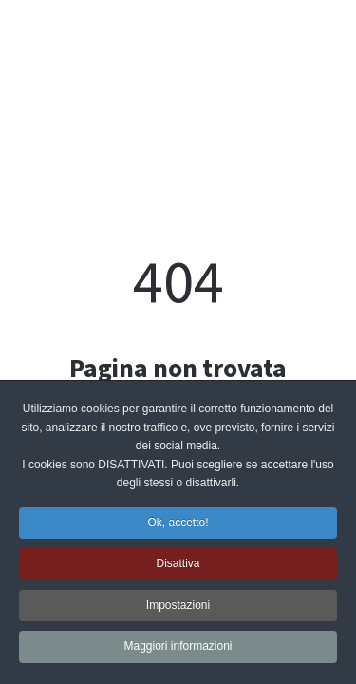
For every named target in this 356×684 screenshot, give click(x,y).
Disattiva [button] (177, 566)
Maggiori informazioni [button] (177, 649)
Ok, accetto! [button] (177, 524)
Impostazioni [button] (178, 607)
